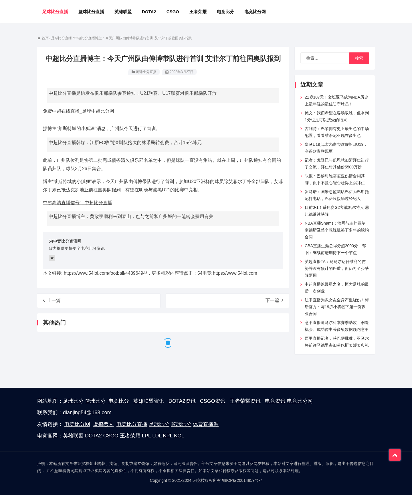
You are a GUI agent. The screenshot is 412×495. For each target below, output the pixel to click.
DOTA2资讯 (182, 401)
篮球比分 (95, 401)
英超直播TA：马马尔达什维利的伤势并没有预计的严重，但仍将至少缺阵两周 (337, 268)
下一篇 (274, 300)
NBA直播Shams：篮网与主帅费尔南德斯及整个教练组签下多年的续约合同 (337, 230)
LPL (146, 436)
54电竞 (204, 273)
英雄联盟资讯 (148, 401)
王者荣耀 (130, 436)
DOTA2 (93, 436)
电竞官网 (47, 436)
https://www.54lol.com (235, 273)
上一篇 (52, 300)
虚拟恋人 (103, 424)
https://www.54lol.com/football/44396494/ (105, 273)
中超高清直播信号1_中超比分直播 (77, 202)
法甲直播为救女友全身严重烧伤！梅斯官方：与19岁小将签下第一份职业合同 (337, 307)
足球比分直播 (146, 72)
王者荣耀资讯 (245, 401)
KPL (168, 436)
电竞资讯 (275, 401)
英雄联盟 (73, 436)
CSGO (110, 436)
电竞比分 (118, 401)
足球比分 (73, 401)
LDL (156, 436)
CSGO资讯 (212, 401)
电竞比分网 (300, 401)
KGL (179, 436)
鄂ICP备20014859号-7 (242, 480)
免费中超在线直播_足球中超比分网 (78, 111)
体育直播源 (206, 424)
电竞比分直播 (131, 424)
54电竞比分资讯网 (65, 241)
